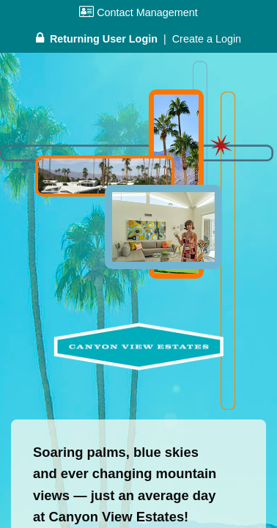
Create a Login (206, 39)
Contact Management (138, 12)
